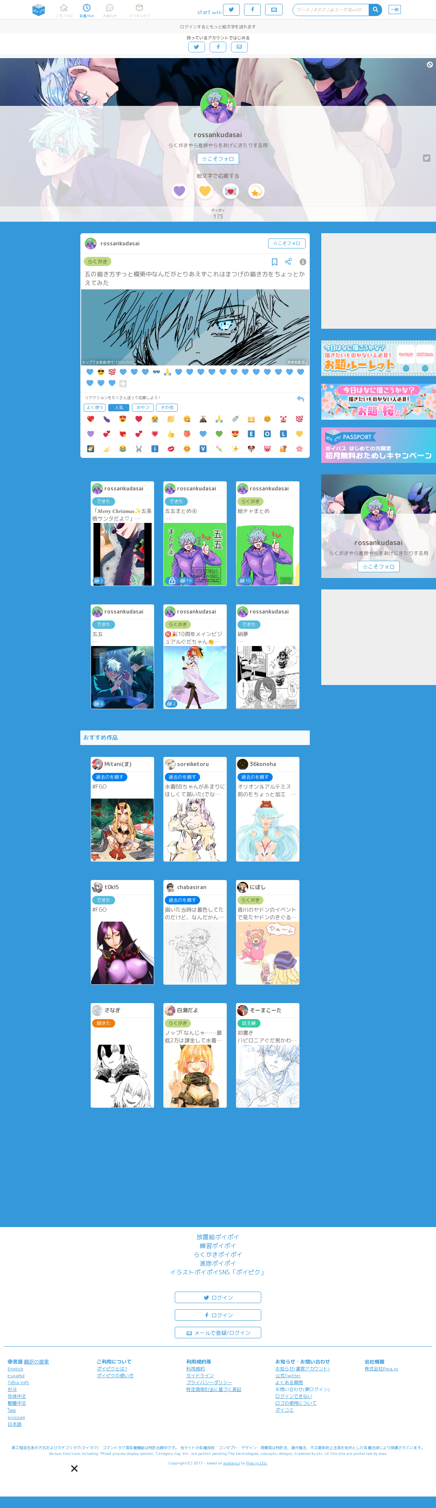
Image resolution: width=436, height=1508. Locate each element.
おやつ (143, 407)
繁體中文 (17, 1403)
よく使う (94, 407)
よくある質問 (289, 1382)
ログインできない (293, 1396)
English (15, 1368)
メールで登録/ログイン (218, 1332)
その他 (167, 407)
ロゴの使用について (296, 1403)
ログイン (218, 1297)
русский (16, 1417)
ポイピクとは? (112, 1368)
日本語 (14, 1424)
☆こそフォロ (218, 158)
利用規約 (195, 1368)
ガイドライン (200, 1375)
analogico (231, 1463)
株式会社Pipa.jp (381, 1368)
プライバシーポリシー (209, 1382)
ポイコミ (284, 1410)
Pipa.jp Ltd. (256, 1463)
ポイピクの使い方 (115, 1375)
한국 (12, 1389)
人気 (119, 407)
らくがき (97, 261)
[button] (74, 1468)
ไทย (12, 1410)
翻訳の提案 (36, 1361)
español (16, 1375)
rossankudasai (218, 135)
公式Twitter (288, 1375)
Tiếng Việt (18, 1382)
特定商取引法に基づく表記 (213, 1389)
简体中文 (17, 1396)
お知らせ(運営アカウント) (302, 1368)
